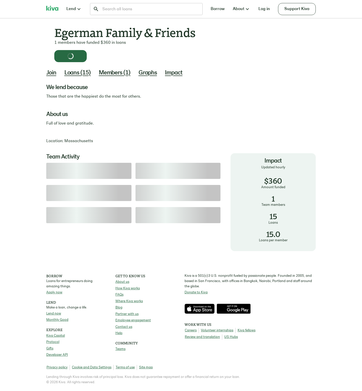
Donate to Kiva (196, 292)
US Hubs (231, 337)
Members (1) (114, 73)
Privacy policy (57, 367)
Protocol (52, 342)
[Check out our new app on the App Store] (201, 309)
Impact (173, 73)
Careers (191, 330)
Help (118, 333)
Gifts (49, 348)
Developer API (57, 355)
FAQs (119, 295)
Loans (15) (77, 73)
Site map (146, 367)
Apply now (54, 292)
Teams (120, 349)
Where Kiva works (129, 301)
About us (122, 282)
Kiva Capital (55, 336)
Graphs (148, 73)
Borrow (218, 9)
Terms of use (125, 367)
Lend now (53, 314)
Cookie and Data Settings (91, 367)
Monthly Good (57, 320)
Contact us (123, 327)
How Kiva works (127, 288)
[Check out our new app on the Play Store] (234, 309)
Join (51, 73)
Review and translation (202, 337)
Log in (264, 9)
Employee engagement (133, 320)
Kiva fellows (246, 330)
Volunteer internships (217, 330)
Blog (118, 307)
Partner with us (127, 314)
